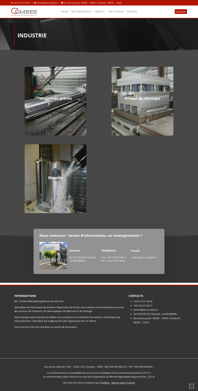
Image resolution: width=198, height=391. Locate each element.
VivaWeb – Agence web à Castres (117, 382)
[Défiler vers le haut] (191, 384)
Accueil (64, 11)
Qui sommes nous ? (81, 11)
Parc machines (116, 11)
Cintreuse (132, 11)
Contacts (181, 11)
